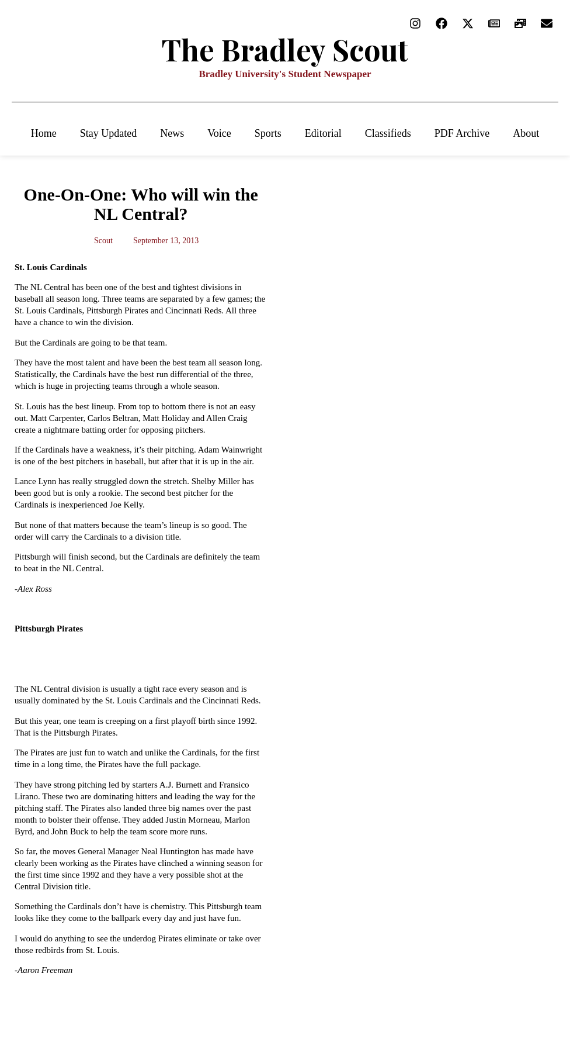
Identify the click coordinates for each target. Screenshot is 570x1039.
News (172, 133)
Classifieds (388, 133)
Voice (219, 133)
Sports (268, 133)
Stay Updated (108, 133)
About (526, 133)
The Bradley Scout (285, 49)
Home (44, 133)
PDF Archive (462, 133)
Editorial (323, 133)
